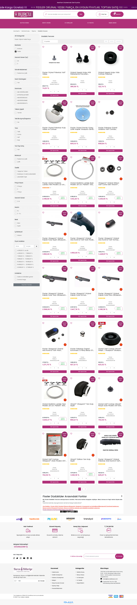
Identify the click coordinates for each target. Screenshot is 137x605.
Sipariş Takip (55, 586)
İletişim (54, 581)
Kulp (18, 140)
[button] (102, 14)
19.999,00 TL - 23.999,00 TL (25, 264)
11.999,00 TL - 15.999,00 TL (25, 259)
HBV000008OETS (22, 103)
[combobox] (16, 581)
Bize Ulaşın (104, 569)
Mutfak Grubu (80, 572)
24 (18, 61)
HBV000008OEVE (22, 98)
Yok (18, 82)
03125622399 (21, 547)
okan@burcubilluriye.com (109, 579)
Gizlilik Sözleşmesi (57, 575)
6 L (18, 211)
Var (18, 122)
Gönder (119, 557)
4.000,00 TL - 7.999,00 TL (25, 253)
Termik (19, 113)
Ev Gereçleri (80, 578)
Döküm (19, 235)
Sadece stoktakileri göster (25, 277)
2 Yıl (18, 201)
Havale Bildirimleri (57, 589)
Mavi (18, 223)
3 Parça (19, 186)
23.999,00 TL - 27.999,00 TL (25, 267)
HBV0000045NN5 (22, 100)
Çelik (18, 162)
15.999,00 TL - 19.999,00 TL (25, 262)
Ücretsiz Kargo (21, 279)
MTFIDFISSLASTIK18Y (23, 95)
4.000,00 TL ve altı (22, 250)
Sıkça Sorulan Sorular (58, 583)
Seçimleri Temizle (27, 285)
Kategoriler (80, 569)
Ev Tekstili (79, 581)
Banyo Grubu (80, 575)
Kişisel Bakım (80, 583)
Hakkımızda (55, 572)
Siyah (19, 226)
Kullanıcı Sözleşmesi (58, 578)
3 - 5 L (19, 213)
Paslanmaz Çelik (22, 73)
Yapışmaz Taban (22, 171)
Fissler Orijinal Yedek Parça (23, 39)
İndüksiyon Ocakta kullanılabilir (26, 174)
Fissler (19, 51)
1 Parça (19, 192)
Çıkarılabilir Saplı (22, 177)
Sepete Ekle (54, 93)
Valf (18, 137)
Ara (81, 14)
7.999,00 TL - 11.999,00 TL (24, 256)
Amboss (19, 48)
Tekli (18, 132)
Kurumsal (54, 569)
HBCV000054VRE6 (22, 92)
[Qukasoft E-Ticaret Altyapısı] (68, 603)
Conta (19, 134)
